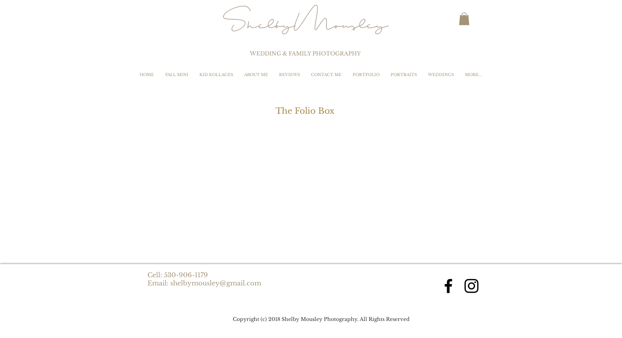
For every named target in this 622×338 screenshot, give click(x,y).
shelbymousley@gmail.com (215, 283)
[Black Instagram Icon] (471, 286)
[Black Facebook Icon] (448, 286)
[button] (464, 18)
